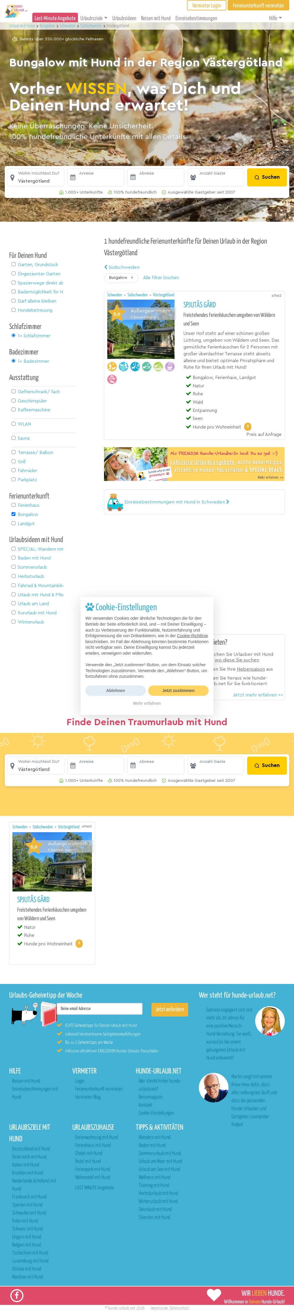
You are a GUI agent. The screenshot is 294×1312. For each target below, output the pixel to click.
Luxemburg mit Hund (30, 1261)
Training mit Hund (154, 1185)
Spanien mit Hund (27, 1205)
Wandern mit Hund (154, 1137)
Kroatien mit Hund (27, 1173)
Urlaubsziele (91, 18)
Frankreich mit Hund (29, 1197)
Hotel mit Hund (88, 1161)
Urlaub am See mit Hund (159, 1169)
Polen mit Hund (25, 1221)
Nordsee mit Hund (27, 1277)
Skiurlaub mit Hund (155, 1209)
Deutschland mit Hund (31, 1149)
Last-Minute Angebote (55, 18)
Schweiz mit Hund (27, 1229)
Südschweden (122, 267)
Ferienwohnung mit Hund (96, 1137)
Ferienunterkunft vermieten (99, 1089)
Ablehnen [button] (115, 690)
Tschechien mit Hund (30, 1253)
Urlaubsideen (124, 18)
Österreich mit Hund (29, 1157)
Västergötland (163, 295)
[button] (35, 177)
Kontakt (145, 1105)
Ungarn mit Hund (26, 1237)
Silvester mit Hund (154, 1217)
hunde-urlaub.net (121, 1308)
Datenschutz (179, 1308)
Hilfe (273, 18)
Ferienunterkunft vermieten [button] (258, 6)
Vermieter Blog (87, 1097)
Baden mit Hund (152, 1145)
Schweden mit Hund (29, 1213)
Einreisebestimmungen (196, 18)
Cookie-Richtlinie (192, 635)
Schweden (115, 295)
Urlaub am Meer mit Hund (160, 1161)
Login (79, 1081)
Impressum (159, 1308)
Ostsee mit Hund (26, 1269)
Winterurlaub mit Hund (158, 1201)
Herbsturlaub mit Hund (158, 1193)
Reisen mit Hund (156, 18)
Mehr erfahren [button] (147, 703)
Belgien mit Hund (26, 1245)
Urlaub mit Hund (22, 26)
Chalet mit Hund (88, 1153)
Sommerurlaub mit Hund (160, 1153)
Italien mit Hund (25, 1165)
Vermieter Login (206, 6)
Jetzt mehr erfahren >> (258, 695)
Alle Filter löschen (161, 278)
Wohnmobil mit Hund (92, 1177)
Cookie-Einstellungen (156, 1113)
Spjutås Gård (199, 305)
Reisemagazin (150, 1097)
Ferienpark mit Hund (92, 1169)
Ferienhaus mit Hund (93, 1145)
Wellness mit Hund (154, 1177)
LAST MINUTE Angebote (94, 1187)
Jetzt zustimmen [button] (178, 690)
